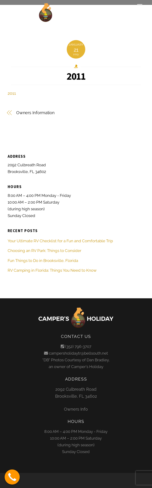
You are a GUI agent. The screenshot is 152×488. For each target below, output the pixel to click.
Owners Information (35, 112)
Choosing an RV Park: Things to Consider (44, 250)
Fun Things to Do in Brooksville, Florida (43, 260)
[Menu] (139, 6)
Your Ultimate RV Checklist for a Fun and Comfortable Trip (60, 241)
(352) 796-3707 (78, 346)
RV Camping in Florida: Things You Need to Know (52, 270)
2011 (75, 76)
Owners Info (76, 409)
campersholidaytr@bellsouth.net (78, 353)
